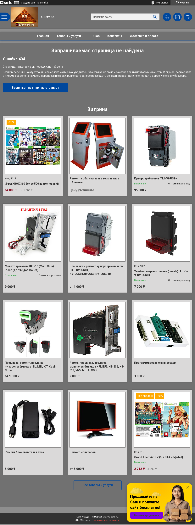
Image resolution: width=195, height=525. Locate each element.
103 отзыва (162, 2)
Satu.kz (115, 516)
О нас (96, 36)
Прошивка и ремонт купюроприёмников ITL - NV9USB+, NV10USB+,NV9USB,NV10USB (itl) (96, 270)
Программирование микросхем (155, 362)
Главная (43, 36)
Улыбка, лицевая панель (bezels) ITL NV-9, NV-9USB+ (161, 273)
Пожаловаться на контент (106, 520)
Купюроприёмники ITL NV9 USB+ (155, 178)
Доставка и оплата (144, 36)
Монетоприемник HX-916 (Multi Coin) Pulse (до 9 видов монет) (29, 268)
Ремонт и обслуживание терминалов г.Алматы (94, 180)
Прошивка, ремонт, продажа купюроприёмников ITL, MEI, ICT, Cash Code (30, 366)
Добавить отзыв (188, 17)
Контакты (114, 36)
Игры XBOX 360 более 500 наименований (32, 183)
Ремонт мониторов (83, 452)
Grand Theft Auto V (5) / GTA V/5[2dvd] (158, 457)
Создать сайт (28, 2)
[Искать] (154, 17)
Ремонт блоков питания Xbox (24, 452)
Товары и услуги (69, 36)
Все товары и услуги (97, 485)
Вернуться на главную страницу (35, 87)
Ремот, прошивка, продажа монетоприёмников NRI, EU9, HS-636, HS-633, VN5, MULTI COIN (97, 366)
